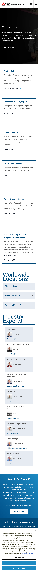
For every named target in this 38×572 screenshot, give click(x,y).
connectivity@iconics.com (14, 354)
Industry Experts (9, 113)
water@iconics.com (13, 463)
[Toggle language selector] (31, 4)
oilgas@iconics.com (13, 401)
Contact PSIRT (9, 260)
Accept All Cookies (19, 568)
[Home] (14, 4)
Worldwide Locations (11, 88)
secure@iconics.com (12, 255)
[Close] (36, 530)
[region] (19, 550)
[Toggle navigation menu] (35, 4)
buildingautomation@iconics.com (17, 448)
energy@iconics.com (13, 433)
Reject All (19, 563)
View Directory (9, 213)
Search (6, 175)
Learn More (8, 149)
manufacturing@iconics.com (15, 386)
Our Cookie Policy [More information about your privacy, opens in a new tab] (27, 553)
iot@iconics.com (12, 369)
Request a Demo (10, 47)
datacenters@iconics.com (14, 339)
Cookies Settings (19, 557)
